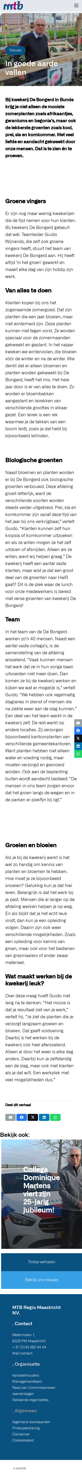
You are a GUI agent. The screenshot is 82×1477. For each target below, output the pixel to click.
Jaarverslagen (23, 1394)
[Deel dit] (21, 1117)
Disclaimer (21, 1434)
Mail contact (22, 1353)
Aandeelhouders (25, 1375)
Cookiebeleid (23, 1440)
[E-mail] (10, 1117)
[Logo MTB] (13, 5)
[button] (76, 5)
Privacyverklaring (26, 1428)
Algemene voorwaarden (31, 1422)
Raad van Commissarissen (34, 1388)
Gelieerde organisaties (30, 1400)
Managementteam (27, 1381)
